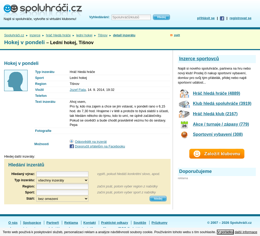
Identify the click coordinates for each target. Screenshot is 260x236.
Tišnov (102, 35)
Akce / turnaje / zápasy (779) (221, 124)
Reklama (71, 223)
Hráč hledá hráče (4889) (216, 93)
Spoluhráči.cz (14, 35)
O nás (13, 223)
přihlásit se (206, 18)
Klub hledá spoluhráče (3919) (222, 103)
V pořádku (225, 232)
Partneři (52, 223)
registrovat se (240, 18)
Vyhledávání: (99, 17)
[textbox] (62, 186)
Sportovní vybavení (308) (218, 134)
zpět (177, 35)
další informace (246, 232)
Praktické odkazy (114, 223)
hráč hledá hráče (58, 35)
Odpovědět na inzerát (91, 142)
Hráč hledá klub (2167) (215, 113)
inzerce (35, 35)
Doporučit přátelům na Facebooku (100, 146)
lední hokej (84, 35)
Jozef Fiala (78, 90)
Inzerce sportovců (199, 58)
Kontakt (89, 223)
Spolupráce (32, 223)
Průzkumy (159, 223)
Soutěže (139, 223)
